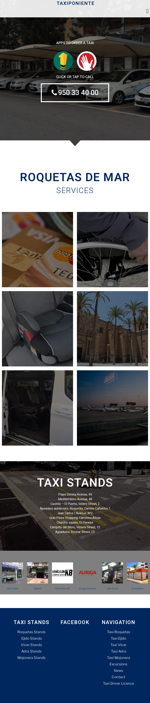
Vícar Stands (31, 645)
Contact (118, 677)
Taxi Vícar (119, 645)
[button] (147, 11)
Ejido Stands (31, 638)
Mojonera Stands (31, 658)
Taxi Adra (118, 651)
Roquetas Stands (31, 632)
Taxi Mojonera (118, 658)
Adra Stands (31, 651)
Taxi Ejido (118, 638)
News (118, 670)
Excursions (118, 664)
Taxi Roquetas (118, 632)
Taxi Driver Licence (118, 683)
